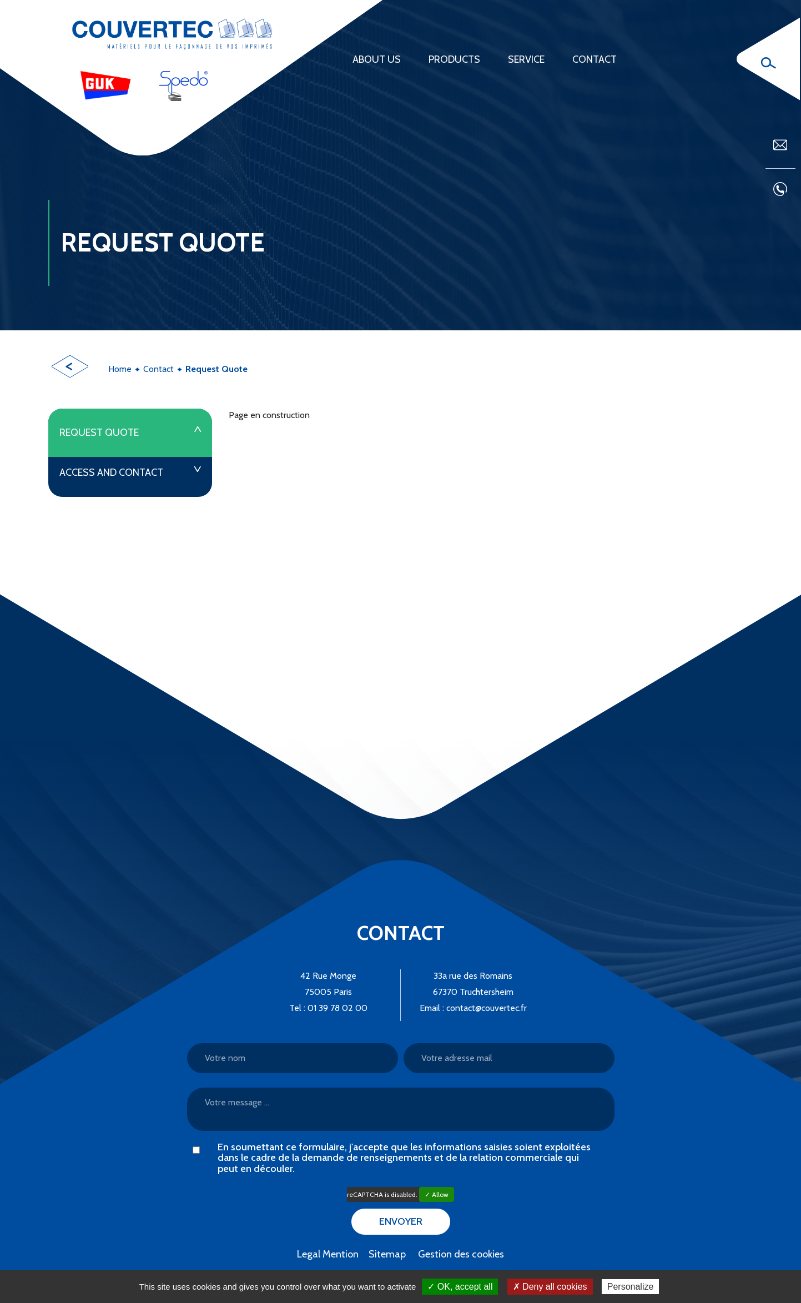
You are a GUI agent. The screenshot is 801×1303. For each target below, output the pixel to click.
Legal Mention (328, 1254)
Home (120, 369)
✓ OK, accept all (459, 1286)
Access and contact (111, 472)
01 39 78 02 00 (337, 1008)
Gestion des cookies (461, 1254)
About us (376, 59)
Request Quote (99, 432)
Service (526, 59)
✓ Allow (437, 1194)
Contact (594, 59)
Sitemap (387, 1254)
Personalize (630, 1286)
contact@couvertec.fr (486, 1008)
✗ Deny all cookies (550, 1286)
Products (454, 59)
